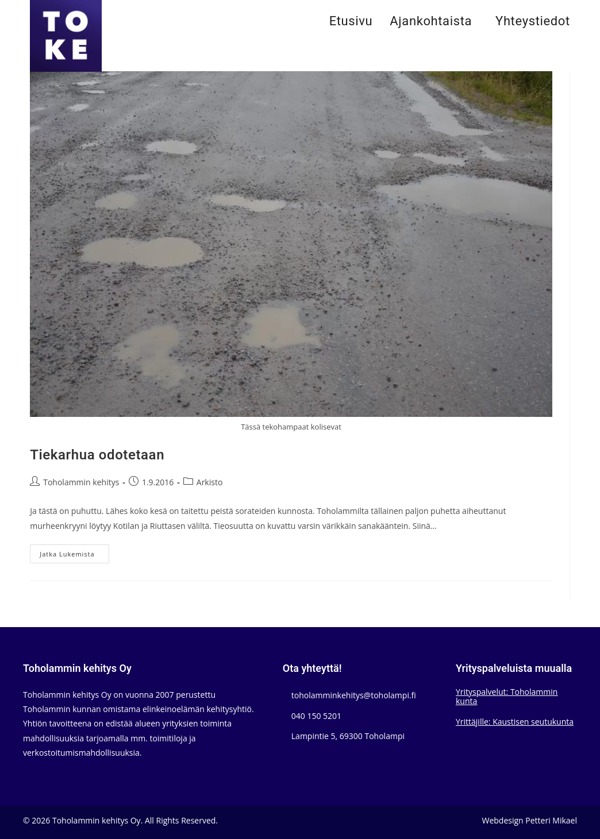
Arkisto (210, 482)
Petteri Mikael (551, 820)
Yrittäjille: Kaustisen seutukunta (515, 721)
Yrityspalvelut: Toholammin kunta (506, 696)
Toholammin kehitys (81, 482)
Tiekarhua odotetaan (97, 455)
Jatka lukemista (74, 555)
